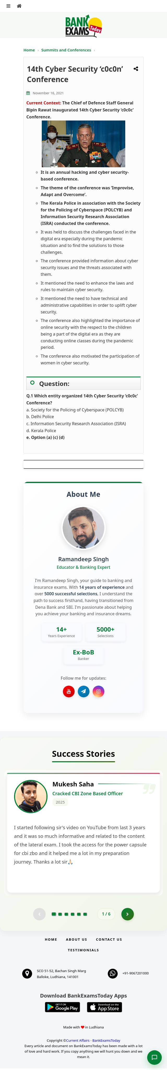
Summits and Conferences (66, 49)
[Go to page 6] (85, 915)
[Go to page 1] (54, 915)
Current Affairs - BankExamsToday (93, 1042)
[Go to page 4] (72, 915)
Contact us (109, 941)
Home (29, 49)
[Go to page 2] (60, 915)
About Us (76, 941)
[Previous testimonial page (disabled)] (39, 915)
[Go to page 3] (66, 915)
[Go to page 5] (79, 915)
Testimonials (83, 951)
